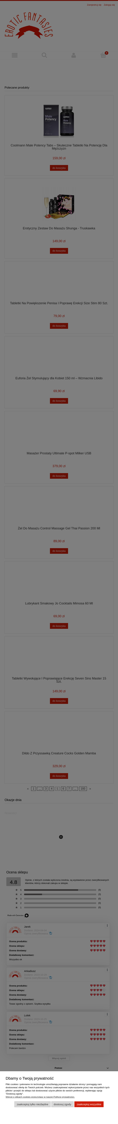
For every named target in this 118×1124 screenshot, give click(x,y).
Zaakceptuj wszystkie (89, 1104)
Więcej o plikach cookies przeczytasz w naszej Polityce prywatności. (40, 1097)
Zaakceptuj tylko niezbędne (32, 1104)
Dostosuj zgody (62, 1104)
